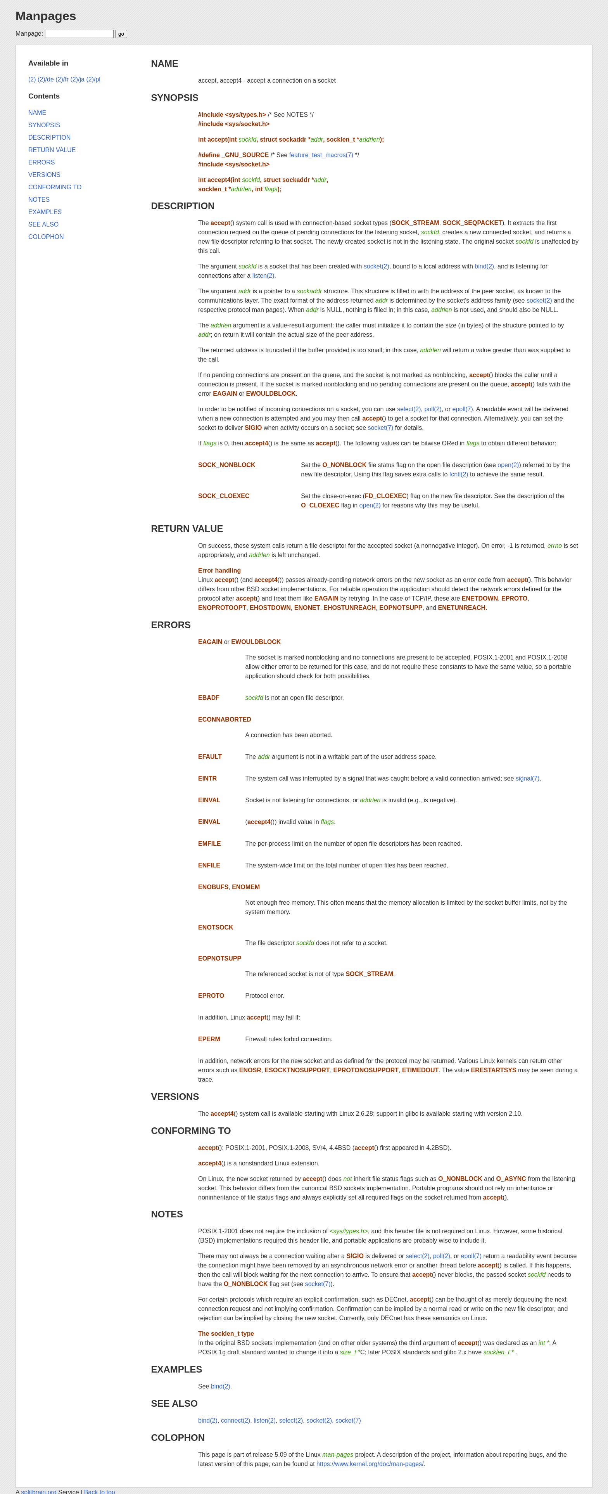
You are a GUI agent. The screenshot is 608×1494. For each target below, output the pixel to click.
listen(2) (263, 275)
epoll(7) (462, 409)
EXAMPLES (176, 1369)
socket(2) (376, 266)
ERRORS (171, 625)
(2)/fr (62, 79)
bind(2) (484, 266)
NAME (164, 63)
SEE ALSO (174, 1403)
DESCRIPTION (182, 206)
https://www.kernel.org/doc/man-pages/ (370, 1464)
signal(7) (527, 778)
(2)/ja (78, 79)
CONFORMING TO (191, 1130)
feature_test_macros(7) (321, 155)
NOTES (167, 1214)
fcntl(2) (458, 474)
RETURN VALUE (187, 528)
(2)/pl (93, 79)
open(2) (508, 465)
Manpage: (29, 33)
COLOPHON (178, 1437)
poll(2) (432, 409)
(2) (32, 79)
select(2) (409, 409)
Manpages (46, 16)
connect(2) (235, 1420)
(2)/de (46, 79)
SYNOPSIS (175, 97)
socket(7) (381, 427)
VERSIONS (175, 1096)
